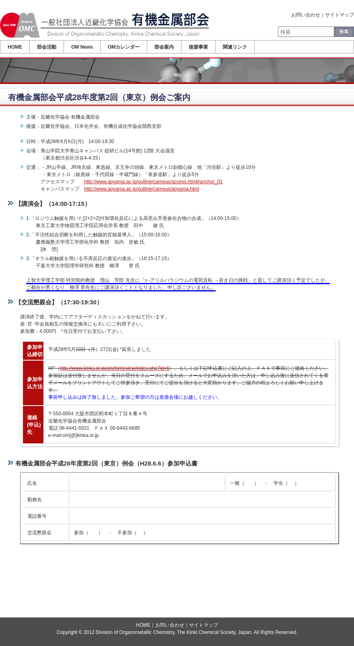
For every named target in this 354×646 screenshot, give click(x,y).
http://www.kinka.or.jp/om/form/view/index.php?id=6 (114, 368)
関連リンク (235, 47)
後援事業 (198, 47)
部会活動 (46, 47)
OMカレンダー (124, 47)
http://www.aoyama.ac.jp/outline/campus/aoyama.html (141, 189)
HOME (15, 47)
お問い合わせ (305, 15)
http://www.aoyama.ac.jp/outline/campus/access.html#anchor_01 (153, 182)
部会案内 (164, 47)
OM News (82, 47)
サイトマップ (339, 15)
